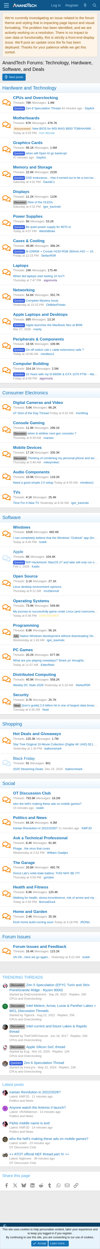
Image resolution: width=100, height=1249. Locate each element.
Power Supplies (28, 216)
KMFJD (87, 828)
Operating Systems (31, 601)
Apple (18, 552)
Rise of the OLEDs (33, 202)
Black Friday (24, 758)
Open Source (25, 576)
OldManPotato (56, 304)
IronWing (82, 413)
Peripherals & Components (38, 339)
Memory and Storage (32, 167)
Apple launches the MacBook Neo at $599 (47, 325)
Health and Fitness (30, 887)
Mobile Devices (27, 447)
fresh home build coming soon (33, 922)
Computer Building (31, 363)
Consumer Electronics (25, 392)
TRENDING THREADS (22, 977)
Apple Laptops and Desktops (40, 314)
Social (8, 783)
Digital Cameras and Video (38, 402)
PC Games (23, 650)
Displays (21, 191)
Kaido (35, 566)
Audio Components (31, 472)
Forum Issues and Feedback (39, 946)
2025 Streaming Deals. (28, 769)
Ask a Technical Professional (40, 838)
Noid (45, 709)
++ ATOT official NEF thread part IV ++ (39, 1154)
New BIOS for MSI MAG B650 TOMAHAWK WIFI (55, 128)
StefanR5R (48, 255)
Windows (21, 527)
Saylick (89, 108)
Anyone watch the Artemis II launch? (37, 1107)
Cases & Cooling (29, 241)
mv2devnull (51, 591)
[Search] (94, 5)
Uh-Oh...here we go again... (31, 957)
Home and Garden (30, 911)
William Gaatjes (57, 852)
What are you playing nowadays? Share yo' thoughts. (49, 660)
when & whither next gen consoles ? (44, 433)
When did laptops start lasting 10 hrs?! (39, 276)
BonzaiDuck (47, 902)
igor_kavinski (52, 206)
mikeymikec (51, 462)
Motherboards (26, 118)
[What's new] (85, 5)
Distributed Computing (34, 674)
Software (11, 517)
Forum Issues (16, 936)
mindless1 (48, 354)
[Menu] (6, 5)
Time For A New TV (26, 503)
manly (37, 329)
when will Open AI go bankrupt (40, 153)
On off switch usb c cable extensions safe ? (48, 349)
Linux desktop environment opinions (37, 586)
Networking (24, 290)
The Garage (24, 862)
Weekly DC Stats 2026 (28, 685)
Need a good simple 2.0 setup (33, 482)
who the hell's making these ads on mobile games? (47, 803)
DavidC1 (49, 182)
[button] (4, 1226)
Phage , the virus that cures (31, 848)
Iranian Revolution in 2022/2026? (35, 828)
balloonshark (53, 748)
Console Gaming (29, 423)
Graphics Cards (28, 143)
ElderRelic (48, 665)
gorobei (49, 877)
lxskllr (43, 542)
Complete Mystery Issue (35, 300)
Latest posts (13, 1084)
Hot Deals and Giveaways (37, 734)
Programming (26, 625)
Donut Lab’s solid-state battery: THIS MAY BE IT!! (46, 873)
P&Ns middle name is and (29, 1123)
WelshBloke (47, 231)
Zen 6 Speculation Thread (37, 108)
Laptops (20, 265)
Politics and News (30, 817)
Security (21, 695)
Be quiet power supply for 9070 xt (42, 227)
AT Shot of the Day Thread (31, 413)
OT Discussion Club (32, 793)
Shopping (12, 723)
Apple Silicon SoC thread (37, 1047)
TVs (16, 492)
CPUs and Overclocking (35, 98)
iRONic (85, 922)
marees (49, 438)
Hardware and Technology (29, 87)
